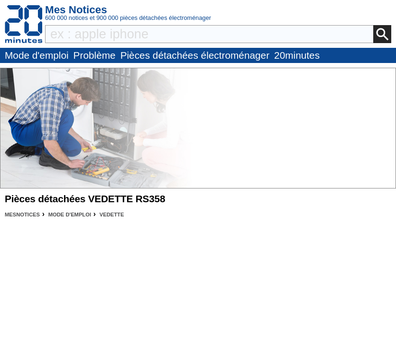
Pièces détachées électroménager (194, 55)
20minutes (297, 55)
